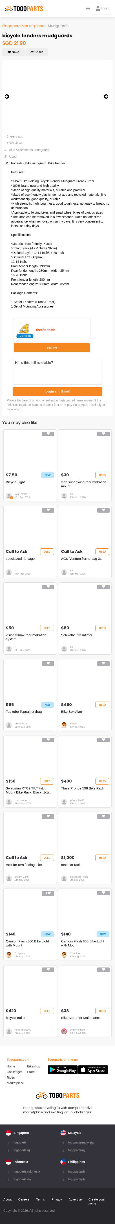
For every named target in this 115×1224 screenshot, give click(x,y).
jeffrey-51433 (77, 800)
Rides (11, 1077)
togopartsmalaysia (81, 1142)
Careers (24, 1199)
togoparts (20, 1142)
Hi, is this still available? (57, 371)
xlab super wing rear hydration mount (83, 484)
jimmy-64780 (77, 1029)
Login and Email (57, 391)
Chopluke (20, 953)
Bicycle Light (15, 482)
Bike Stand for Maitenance (81, 1018)
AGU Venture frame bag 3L (81, 558)
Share (37, 52)
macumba (21, 800)
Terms (40, 1199)
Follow (52, 348)
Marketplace (15, 1083)
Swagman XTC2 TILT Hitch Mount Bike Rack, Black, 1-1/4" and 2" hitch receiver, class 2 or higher (29, 790)
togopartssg (21, 1150)
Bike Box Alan (71, 711)
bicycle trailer (16, 1018)
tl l (71, 494)
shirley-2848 (22, 876)
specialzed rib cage (20, 558)
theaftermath (45, 330)
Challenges (14, 1072)
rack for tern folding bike (24, 865)
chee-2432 (21, 723)
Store (31, 1072)
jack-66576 (21, 494)
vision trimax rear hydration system (26, 637)
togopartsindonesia (26, 1171)
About (7, 1199)
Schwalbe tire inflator (76, 635)
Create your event (96, 1202)
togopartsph (76, 1171)
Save (13, 52)
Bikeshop (33, 1066)
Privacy (57, 1199)
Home (11, 1066)
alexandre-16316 (79, 876)
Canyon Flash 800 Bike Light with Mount (27, 943)
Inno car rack (71, 865)
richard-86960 (23, 1029)
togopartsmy (77, 1150)
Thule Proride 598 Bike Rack (82, 788)
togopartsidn (22, 1179)
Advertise (75, 1199)
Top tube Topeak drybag (24, 711)
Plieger (73, 723)
